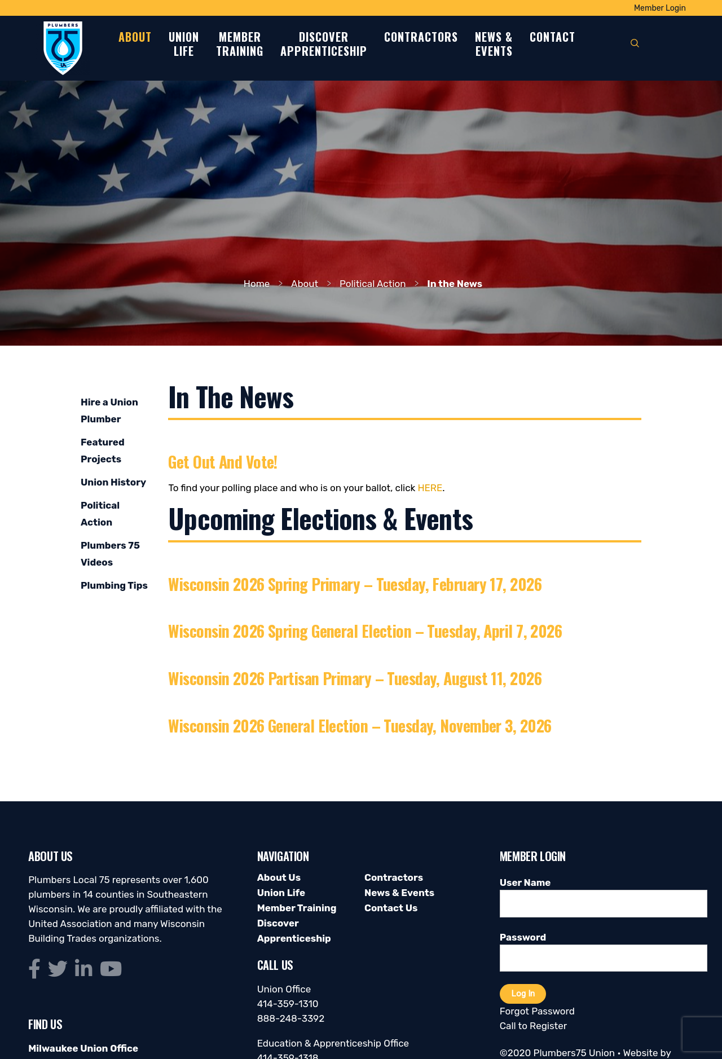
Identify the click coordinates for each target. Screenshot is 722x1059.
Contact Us (390, 908)
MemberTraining (239, 44)
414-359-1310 (288, 1003)
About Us (279, 877)
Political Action (373, 283)
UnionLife (184, 44)
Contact (552, 37)
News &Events (494, 44)
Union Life (281, 892)
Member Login (660, 8)
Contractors (421, 37)
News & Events (399, 892)
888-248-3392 (291, 1018)
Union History (113, 482)
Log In (523, 994)
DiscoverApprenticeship (323, 44)
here (429, 487)
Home (257, 283)
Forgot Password (537, 1011)
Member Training (297, 908)
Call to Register (533, 1025)
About (135, 37)
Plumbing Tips (114, 585)
